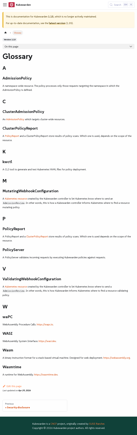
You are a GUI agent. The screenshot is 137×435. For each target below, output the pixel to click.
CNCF (54, 423)
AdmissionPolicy (15, 119)
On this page (11, 46)
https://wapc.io (45, 324)
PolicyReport (12, 135)
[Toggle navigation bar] (5, 4)
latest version (57, 23)
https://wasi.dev (47, 341)
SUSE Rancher (96, 423)
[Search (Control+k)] (121, 5)
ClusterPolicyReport (37, 236)
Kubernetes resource (16, 198)
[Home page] (6, 32)
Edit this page (12, 386)
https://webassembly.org (116, 357)
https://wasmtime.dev (46, 374)
